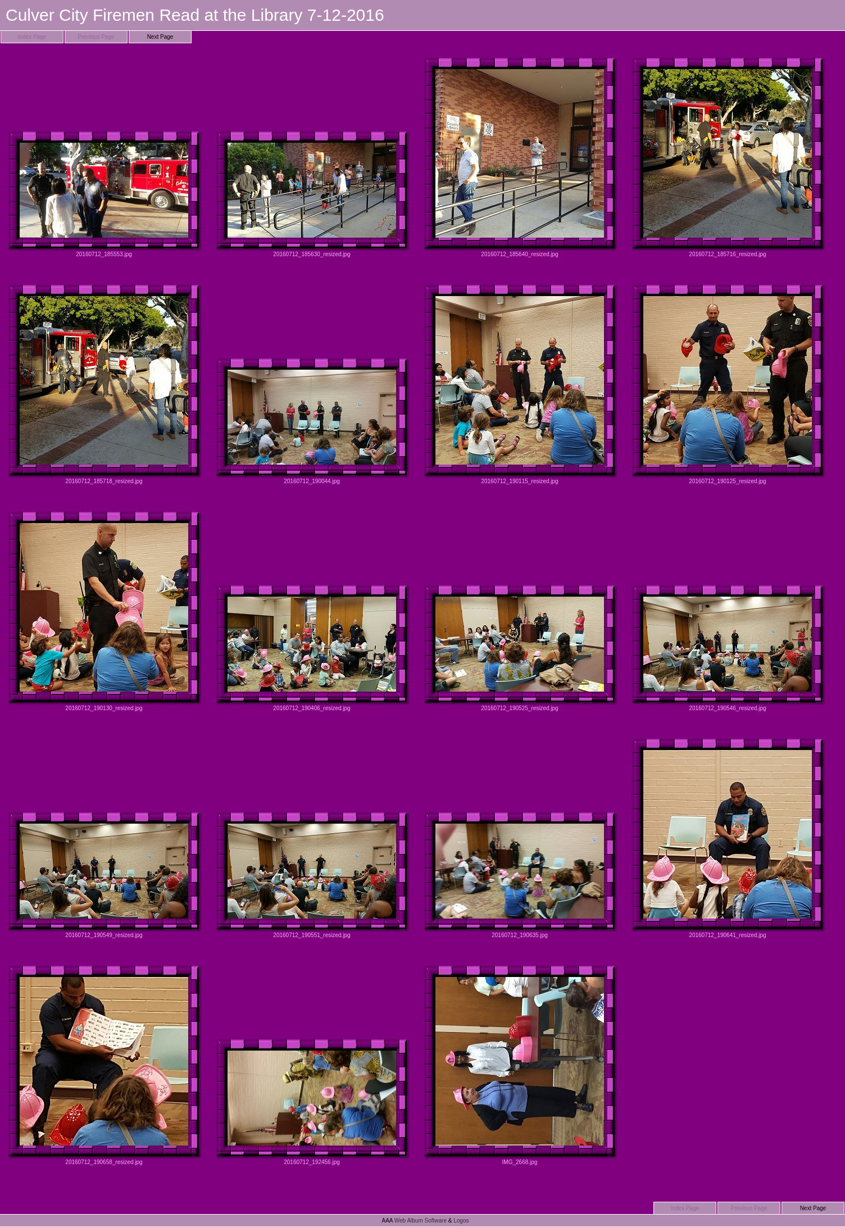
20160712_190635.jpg (519, 837)
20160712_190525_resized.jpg (519, 610)
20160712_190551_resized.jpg (312, 837)
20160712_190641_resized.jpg (727, 837)
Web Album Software (420, 1220)
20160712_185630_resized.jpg (312, 156)
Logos (461, 1220)
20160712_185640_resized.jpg (519, 156)
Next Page (160, 37)
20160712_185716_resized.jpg (727, 156)
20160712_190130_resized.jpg (104, 610)
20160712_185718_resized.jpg (104, 383)
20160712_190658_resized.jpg (104, 1064)
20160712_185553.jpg (104, 156)
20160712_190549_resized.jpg (104, 837)
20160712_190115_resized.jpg (519, 383)
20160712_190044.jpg (312, 383)
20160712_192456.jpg (312, 1064)
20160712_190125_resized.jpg (727, 383)
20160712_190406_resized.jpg (312, 610)
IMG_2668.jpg (519, 1064)
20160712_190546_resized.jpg (727, 610)
